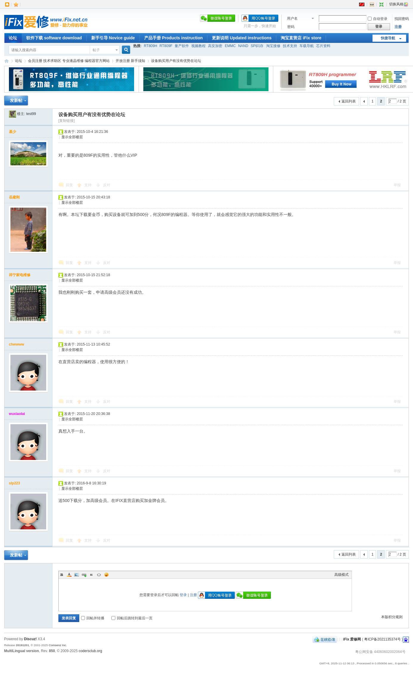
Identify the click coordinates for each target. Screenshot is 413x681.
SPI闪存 (257, 46)
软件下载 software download (54, 37)
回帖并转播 (92, 618)
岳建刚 (14, 197)
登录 (183, 595)
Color (69, 575)
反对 (106, 185)
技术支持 (290, 46)
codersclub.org (90, 651)
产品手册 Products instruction (173, 37)
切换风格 (398, 4)
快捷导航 (388, 38)
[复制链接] (66, 121)
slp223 (14, 483)
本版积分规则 (392, 617)
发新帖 (16, 100)
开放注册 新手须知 (130, 61)
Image (77, 575)
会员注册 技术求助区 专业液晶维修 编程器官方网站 (69, 61)
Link (84, 575)
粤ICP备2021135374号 (382, 639)
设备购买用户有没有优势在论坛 (176, 61)
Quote (91, 575)
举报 (397, 185)
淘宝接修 (273, 46)
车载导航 (306, 46)
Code (99, 575)
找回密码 (402, 19)
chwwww (16, 344)
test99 (31, 114)
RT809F (165, 46)
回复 (69, 185)
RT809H (150, 46)
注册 (398, 27)
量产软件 (182, 46)
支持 (88, 185)
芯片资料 (323, 46)
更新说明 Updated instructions (241, 37)
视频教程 (198, 46)
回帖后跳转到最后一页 (132, 618)
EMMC (230, 46)
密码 (290, 27)
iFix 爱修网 (6, 61)
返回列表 (348, 101)
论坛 (13, 37)
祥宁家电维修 (19, 275)
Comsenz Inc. (58, 645)
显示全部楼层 (72, 137)
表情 (106, 575)
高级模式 (341, 575)
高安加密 (215, 46)
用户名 (292, 18)
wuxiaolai (17, 414)
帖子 (96, 50)
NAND (243, 46)
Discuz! (30, 639)
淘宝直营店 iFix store (301, 37)
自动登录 (377, 19)
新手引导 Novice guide (113, 37)
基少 (12, 132)
